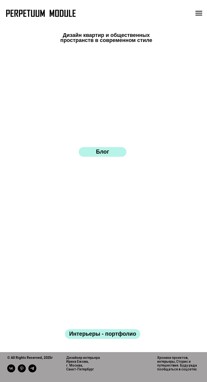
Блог (102, 152)
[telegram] (32, 371)
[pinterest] (22, 371)
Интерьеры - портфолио (102, 334)
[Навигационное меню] (198, 13)
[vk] (11, 371)
